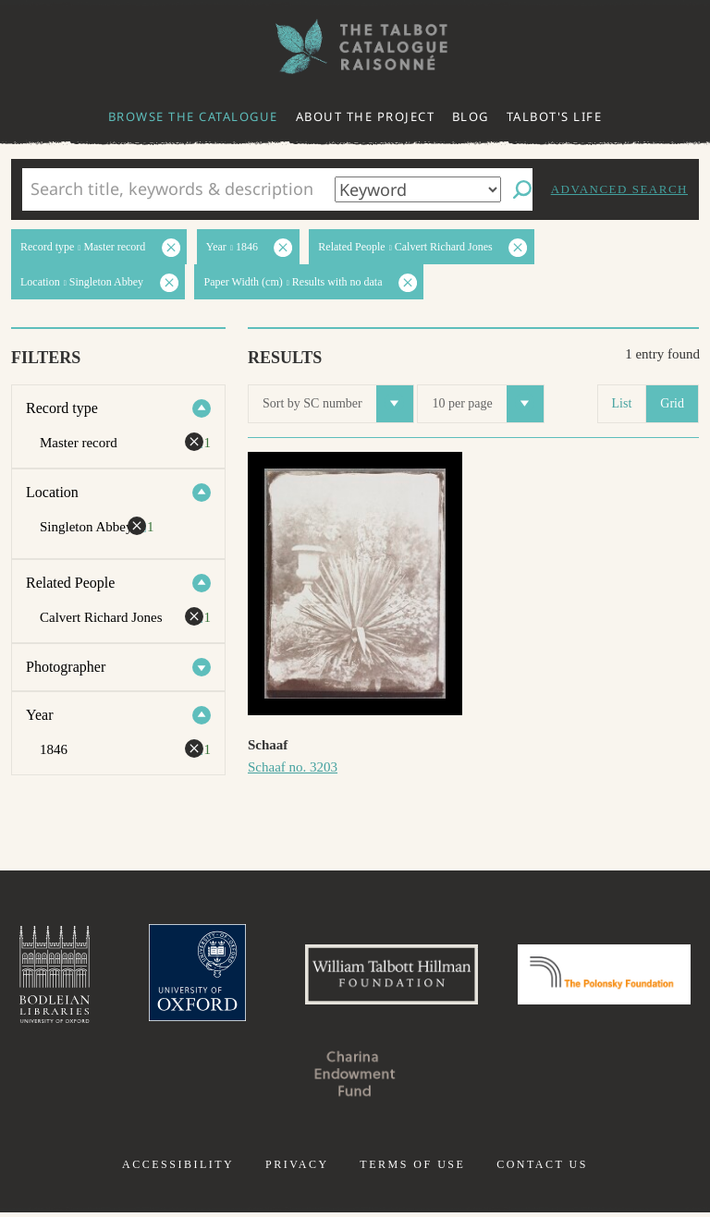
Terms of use (412, 1168)
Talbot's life (555, 116)
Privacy (297, 1168)
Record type (62, 408)
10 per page (487, 403)
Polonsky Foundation (260, 1078)
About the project (365, 116)
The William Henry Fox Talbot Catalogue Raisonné (355, 46)
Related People (70, 582)
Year (39, 715)
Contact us (542, 1168)
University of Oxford (281, 977)
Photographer (65, 667)
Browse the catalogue (193, 116)
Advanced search (619, 189)
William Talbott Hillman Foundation (483, 976)
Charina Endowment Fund (449, 1078)
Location (52, 492)
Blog (470, 116)
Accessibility (178, 1168)
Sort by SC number (338, 403)
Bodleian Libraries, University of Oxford (134, 977)
